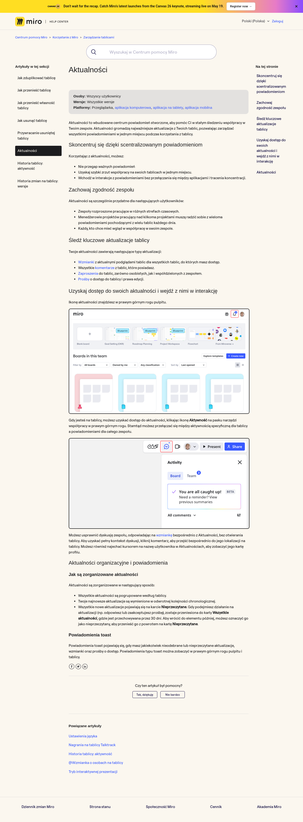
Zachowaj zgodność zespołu (271, 105)
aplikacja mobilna (198, 107)
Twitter (78, 667)
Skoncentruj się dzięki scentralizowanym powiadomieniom (271, 83)
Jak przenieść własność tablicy (36, 105)
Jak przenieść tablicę (34, 90)
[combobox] (151, 52)
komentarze (104, 267)
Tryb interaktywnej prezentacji (93, 771)
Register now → (241, 6)
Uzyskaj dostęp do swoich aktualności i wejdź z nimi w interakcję (271, 151)
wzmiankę (164, 535)
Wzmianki (86, 262)
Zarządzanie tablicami (98, 37)
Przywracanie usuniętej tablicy (36, 136)
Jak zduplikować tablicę (36, 78)
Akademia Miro (269, 806)
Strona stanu (100, 806)
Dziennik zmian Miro (38, 806)
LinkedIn (85, 667)
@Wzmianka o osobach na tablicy (96, 762)
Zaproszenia (88, 273)
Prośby (83, 279)
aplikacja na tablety (168, 107)
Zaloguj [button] (277, 21)
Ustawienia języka (83, 736)
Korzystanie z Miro (65, 37)
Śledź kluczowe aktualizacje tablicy (269, 124)
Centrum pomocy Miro (31, 37)
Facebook (72, 667)
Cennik (216, 806)
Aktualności (27, 150)
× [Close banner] (296, 6)
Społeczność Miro (160, 806)
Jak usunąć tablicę (32, 120)
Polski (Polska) (254, 21)
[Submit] (92, 52)
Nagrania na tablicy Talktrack (92, 745)
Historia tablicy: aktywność (30, 166)
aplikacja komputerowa (133, 107)
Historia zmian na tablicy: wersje (38, 184)
